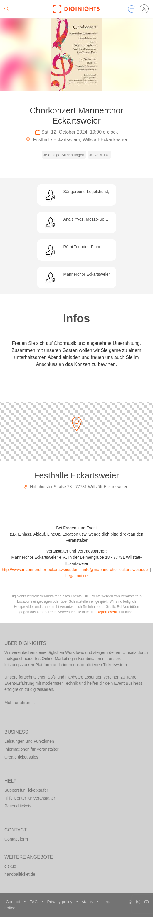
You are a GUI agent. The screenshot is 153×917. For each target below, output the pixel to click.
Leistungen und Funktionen (29, 741)
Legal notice (76, 575)
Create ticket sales (21, 757)
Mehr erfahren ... (19, 702)
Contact (13, 901)
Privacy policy (60, 901)
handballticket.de (19, 874)
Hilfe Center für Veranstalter (29, 798)
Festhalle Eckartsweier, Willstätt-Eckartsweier (76, 139)
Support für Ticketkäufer (26, 790)
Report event (107, 612)
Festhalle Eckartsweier (76, 475)
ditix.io (10, 866)
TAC (34, 901)
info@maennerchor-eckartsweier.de (115, 569)
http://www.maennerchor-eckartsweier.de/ (39, 569)
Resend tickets (17, 806)
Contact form (16, 839)
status (88, 901)
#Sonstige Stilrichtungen (64, 155)
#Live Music (100, 155)
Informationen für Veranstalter (31, 749)
